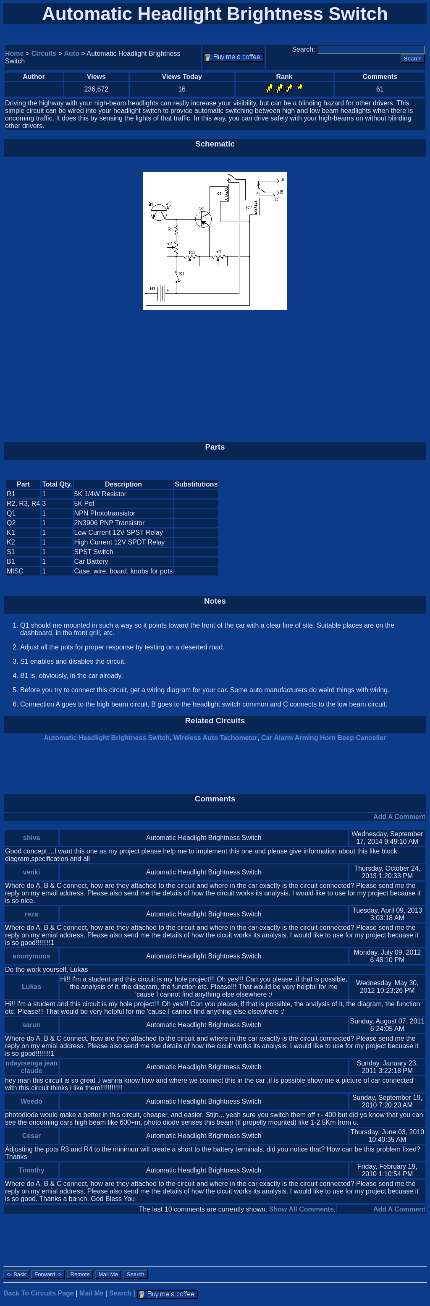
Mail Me (91, 1293)
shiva (31, 837)
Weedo (31, 1101)
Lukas (31, 986)
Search (120, 1293)
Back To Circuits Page (38, 1293)
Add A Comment (399, 816)
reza (31, 914)
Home (14, 53)
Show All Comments (301, 1209)
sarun (31, 1025)
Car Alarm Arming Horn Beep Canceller (323, 737)
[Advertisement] (215, 375)
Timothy (31, 1170)
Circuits (44, 53)
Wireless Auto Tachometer (215, 737)
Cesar (31, 1135)
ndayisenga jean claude (31, 1067)
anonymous (31, 956)
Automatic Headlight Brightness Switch (107, 737)
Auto (71, 53)
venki (31, 872)
